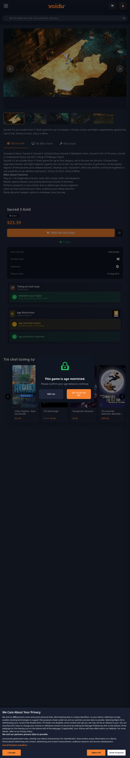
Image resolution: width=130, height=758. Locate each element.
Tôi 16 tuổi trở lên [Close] (79, 394)
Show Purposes (116, 754)
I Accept (11, 754)
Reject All (96, 754)
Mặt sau (51, 394)
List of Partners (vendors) (14, 747)
